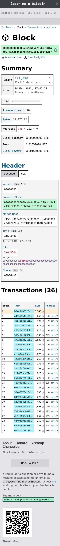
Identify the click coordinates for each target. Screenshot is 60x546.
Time (6, 230)
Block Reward (12, 150)
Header (13, 165)
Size (37, 305)
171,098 (21, 78)
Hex (23, 173)
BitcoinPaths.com (33, 452)
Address (51, 27)
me (54, 481)
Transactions (12, 110)
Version (7, 184)
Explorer (7, 27)
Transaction (35, 27)
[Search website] (30, 13)
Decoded (9, 173)
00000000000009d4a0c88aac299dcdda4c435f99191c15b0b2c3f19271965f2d (29, 204)
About (7, 443)
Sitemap (37, 443)
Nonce (7, 270)
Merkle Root (10, 214)
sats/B (54, 316)
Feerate (50, 305)
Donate (21, 443)
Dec (20, 231)
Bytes (6, 119)
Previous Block (12, 197)
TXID (17, 305)
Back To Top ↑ (30, 463)
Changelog (11, 446)
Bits (23, 184)
